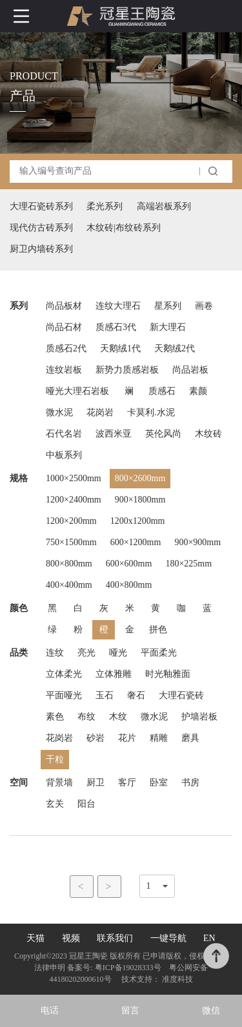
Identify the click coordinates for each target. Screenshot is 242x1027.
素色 (55, 716)
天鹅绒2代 (174, 348)
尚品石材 (64, 327)
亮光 (86, 653)
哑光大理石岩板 (77, 391)
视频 (71, 938)
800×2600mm (140, 478)
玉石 (105, 695)
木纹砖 (208, 434)
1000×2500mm (73, 478)
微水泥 (59, 412)
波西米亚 (114, 434)
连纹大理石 (118, 306)
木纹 (118, 716)
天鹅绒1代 (120, 348)
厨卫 (95, 782)
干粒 (55, 759)
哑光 (118, 653)
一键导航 (168, 938)
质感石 (162, 391)
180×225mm (188, 563)
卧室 (159, 782)
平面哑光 (64, 695)
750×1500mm (71, 542)
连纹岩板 (64, 370)
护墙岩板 (199, 716)
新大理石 (168, 327)
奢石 (136, 695)
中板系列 (64, 455)
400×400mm (69, 585)
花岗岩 (100, 412)
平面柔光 (159, 653)
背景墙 (59, 782)
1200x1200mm (137, 521)
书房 (190, 782)
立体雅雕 (114, 674)
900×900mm (197, 542)
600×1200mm (135, 542)
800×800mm (69, 563)
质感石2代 (66, 348)
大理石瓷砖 (181, 695)
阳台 (86, 804)
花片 (127, 738)
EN (209, 938)
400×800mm (129, 585)
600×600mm (129, 563)
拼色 (158, 629)
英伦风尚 (163, 434)
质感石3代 (116, 327)
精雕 (159, 738)
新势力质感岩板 (127, 370)
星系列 (167, 306)
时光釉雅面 (167, 674)
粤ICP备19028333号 (128, 967)
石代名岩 (64, 434)
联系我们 (115, 938)
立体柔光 (64, 674)
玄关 (55, 804)
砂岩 (95, 738)
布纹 (86, 716)
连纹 (55, 653)
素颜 (198, 391)
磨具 (190, 738)
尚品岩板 (190, 370)
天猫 (35, 938)
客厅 (127, 782)
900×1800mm (140, 499)
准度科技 (177, 979)
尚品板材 (64, 306)
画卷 (204, 306)
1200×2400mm (73, 499)
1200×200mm (71, 521)
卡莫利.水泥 (151, 412)
